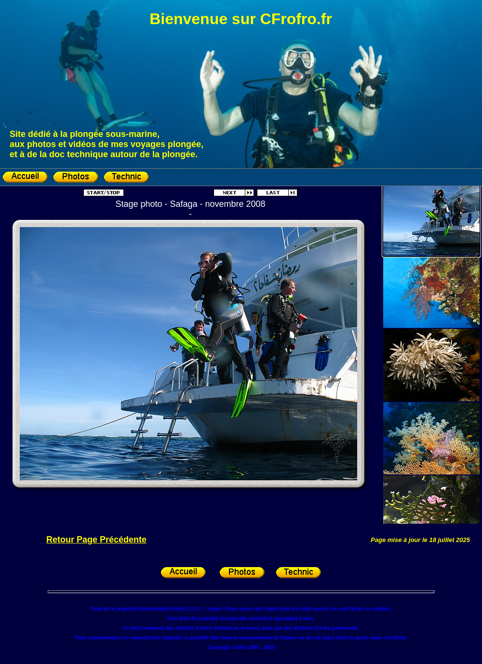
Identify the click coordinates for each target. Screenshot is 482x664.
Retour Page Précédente (96, 539)
